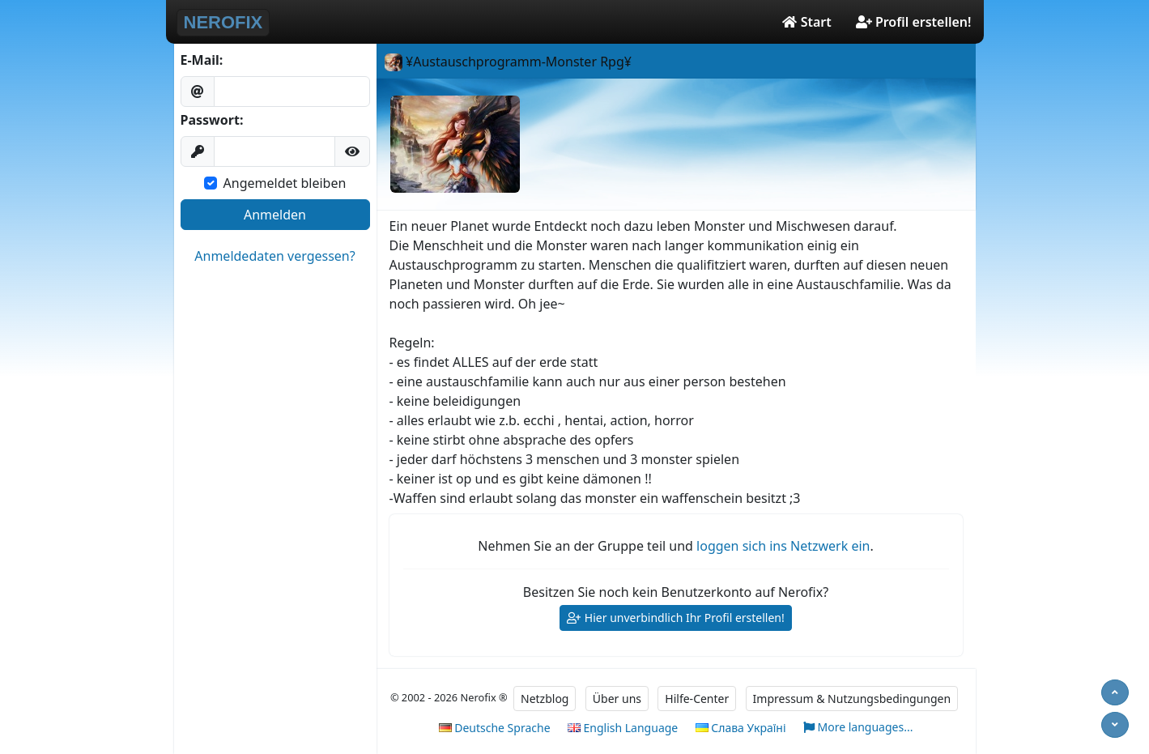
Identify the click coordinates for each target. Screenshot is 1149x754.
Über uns (617, 698)
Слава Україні (741, 727)
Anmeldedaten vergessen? (274, 256)
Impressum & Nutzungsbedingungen (852, 698)
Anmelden (275, 215)
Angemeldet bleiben (285, 183)
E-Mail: (202, 60)
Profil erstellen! (914, 22)
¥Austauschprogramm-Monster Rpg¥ (508, 61)
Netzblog (544, 698)
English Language (623, 727)
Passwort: (212, 120)
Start (806, 22)
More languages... (858, 727)
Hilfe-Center (697, 698)
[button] (352, 151)
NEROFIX (223, 22)
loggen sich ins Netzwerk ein (783, 546)
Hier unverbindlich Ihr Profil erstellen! (676, 618)
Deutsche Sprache (495, 727)
